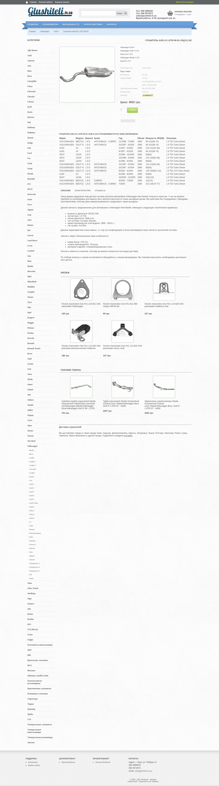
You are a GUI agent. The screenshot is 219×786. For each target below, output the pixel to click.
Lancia (30, 235)
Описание (65, 191)
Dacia (29, 112)
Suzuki (30, 405)
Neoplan (31, 292)
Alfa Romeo (32, 50)
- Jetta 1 (31, 510)
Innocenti (31, 194)
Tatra (29, 425)
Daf (29, 122)
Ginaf (29, 168)
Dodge (30, 143)
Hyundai (31, 179)
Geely (29, 163)
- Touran (31, 559)
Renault (30, 343)
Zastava (30, 604)
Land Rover (32, 240)
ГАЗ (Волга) (32, 629)
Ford (29, 153)
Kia (28, 230)
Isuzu (29, 199)
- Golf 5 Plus (33, 503)
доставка (128, 435)
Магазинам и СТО (71, 25)
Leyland (30, 251)
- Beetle (31, 450)
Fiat (29, 148)
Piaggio (30, 323)
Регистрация (188, 2)
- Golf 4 (31, 495)
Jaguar (30, 209)
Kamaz (30, 225)
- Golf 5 (31, 499)
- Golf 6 (31, 507)
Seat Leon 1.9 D (126, 54)
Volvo (29, 583)
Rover (29, 353)
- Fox (30, 480)
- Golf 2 (31, 488)
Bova (29, 76)
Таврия (30, 704)
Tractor (30, 436)
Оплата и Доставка (93, 25)
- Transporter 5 (34, 571)
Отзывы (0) (100, 191)
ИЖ (29, 655)
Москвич (31, 670)
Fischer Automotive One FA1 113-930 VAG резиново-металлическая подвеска (81, 347)
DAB (29, 107)
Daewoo (30, 117)
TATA (29, 420)
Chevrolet (31, 91)
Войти (178, 2)
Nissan (30, 297)
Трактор (31, 709)
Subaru (30, 400)
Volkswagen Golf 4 (127, 47)
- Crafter (31, 473)
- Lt (29, 522)
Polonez (30, 328)
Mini (29, 276)
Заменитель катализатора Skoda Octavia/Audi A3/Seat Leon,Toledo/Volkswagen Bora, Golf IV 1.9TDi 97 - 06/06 (162, 405)
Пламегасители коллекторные (34, 682)
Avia (29, 66)
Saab (29, 359)
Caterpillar (32, 81)
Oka (29, 307)
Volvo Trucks (32, 588)
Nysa (29, 302)
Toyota (30, 430)
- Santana (31, 541)
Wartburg (31, 593)
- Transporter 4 (34, 567)
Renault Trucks (34, 348)
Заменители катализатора (40, 645)
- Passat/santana (34, 533)
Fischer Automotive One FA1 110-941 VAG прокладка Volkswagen (81, 305)
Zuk (29, 609)
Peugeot (30, 317)
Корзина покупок (62, 2)
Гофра (30, 639)
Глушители (32, 25)
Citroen (30, 102)
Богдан (30, 619)
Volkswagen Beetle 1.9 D (129, 58)
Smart (30, 384)
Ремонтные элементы (37, 693)
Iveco (29, 204)
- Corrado (32, 469)
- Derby (31, 477)
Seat (29, 369)
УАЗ (29, 719)
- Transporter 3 (34, 563)
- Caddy (31, 458)
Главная (33, 2)
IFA (29, 184)
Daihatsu (31, 127)
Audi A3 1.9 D (125, 61)
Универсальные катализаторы (34, 730)
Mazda (30, 266)
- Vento (31, 578)
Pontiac (30, 333)
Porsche (30, 338)
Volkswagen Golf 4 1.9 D (129, 51)
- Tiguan (31, 556)
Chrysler (31, 96)
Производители (50, 25)
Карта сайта (34, 765)
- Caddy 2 (32, 461)
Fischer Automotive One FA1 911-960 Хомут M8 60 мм (120, 305)
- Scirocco (32, 544)
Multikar (31, 287)
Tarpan (30, 415)
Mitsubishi (31, 281)
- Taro (30, 552)
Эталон (31, 742)
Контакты (111, 25)
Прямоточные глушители (39, 688)
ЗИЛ (29, 650)
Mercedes (31, 271)
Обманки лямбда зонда (37, 675)
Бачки (30, 614)
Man (29, 261)
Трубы (30, 714)
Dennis (30, 138)
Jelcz (29, 220)
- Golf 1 (31, 484)
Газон (30, 634)
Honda (30, 174)
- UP (30, 575)
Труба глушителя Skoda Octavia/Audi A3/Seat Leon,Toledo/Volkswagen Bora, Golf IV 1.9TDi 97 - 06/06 (121, 403)
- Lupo (30, 526)
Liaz (29, 256)
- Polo (30, 537)
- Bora (30, 454)
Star (29, 395)
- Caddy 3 (32, 465)
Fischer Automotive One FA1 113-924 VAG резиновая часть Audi (122, 347)
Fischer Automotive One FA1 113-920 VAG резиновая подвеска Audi (164, 305)
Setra (29, 374)
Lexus (30, 245)
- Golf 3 (31, 492)
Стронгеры (32, 699)
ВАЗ (29, 624)
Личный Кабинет (102, 762)
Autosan (30, 60)
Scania (30, 364)
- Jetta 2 (31, 514)
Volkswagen (32, 446)
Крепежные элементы (37, 660)
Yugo (29, 598)
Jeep (29, 215)
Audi (29, 55)
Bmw (29, 71)
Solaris (30, 389)
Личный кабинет (46, 2)
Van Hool (31, 441)
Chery (30, 86)
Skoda (30, 379)
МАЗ (29, 665)
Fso (29, 158)
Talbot (30, 410)
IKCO (29, 189)
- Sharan (31, 548)
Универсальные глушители (39, 724)
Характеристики (83, 191)
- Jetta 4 (31, 518)
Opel (29, 312)
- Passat (31, 529)
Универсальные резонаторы (40, 737)
